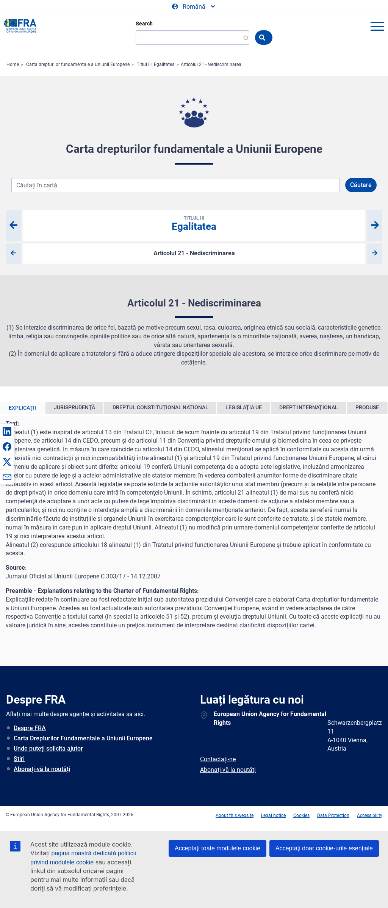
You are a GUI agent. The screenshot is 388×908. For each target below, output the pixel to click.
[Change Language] (194, 7)
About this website (234, 815)
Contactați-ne (218, 759)
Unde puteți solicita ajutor (48, 748)
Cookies (301, 815)
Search (144, 23)
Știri (19, 758)
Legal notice (273, 815)
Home (12, 64)
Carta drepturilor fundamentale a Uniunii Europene (78, 64)
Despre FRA (30, 728)
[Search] (192, 37)
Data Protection (333, 815)
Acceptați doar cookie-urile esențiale (324, 848)
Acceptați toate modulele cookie (217, 848)
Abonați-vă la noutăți (42, 769)
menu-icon (377, 26)
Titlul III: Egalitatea (156, 64)
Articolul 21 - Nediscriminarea (211, 64)
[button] (7, 431)
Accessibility (369, 815)
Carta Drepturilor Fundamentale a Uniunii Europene (83, 738)
